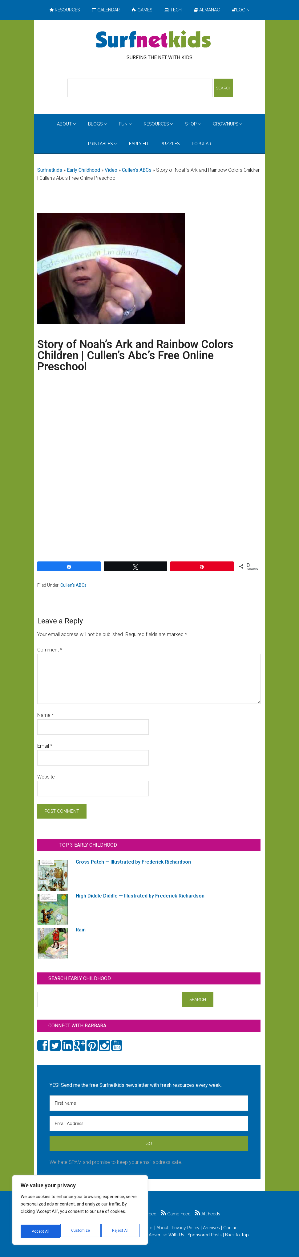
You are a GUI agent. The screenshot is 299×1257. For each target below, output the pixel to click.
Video (111, 170)
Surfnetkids (49, 170)
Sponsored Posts (205, 1234)
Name (45, 715)
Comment (49, 650)
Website (46, 777)
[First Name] (149, 1103)
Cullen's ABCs (137, 170)
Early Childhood (83, 170)
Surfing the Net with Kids (153, 40)
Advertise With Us (166, 1234)
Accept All (120, 1231)
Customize (40, 1231)
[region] (80, 1212)
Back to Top (237, 1234)
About (162, 1227)
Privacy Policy (186, 1227)
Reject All (81, 1231)
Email (44, 746)
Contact (231, 1227)
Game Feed (176, 1213)
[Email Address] (149, 1123)
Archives (211, 1227)
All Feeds (207, 1213)
